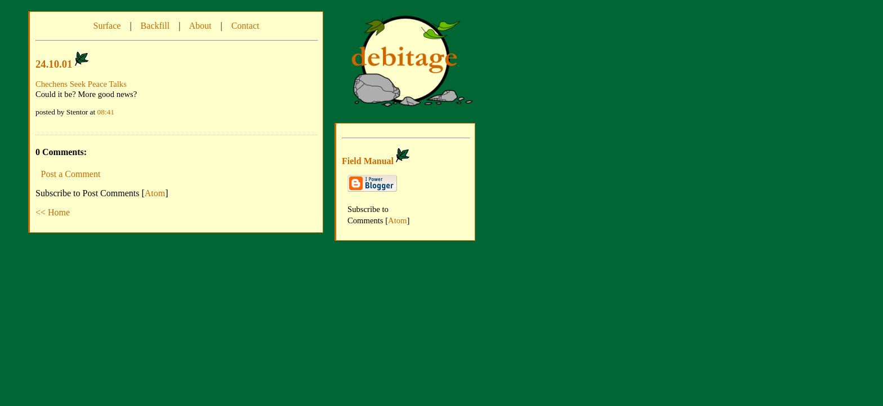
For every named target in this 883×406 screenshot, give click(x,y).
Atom (155, 193)
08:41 (105, 112)
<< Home (52, 212)
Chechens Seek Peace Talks (81, 84)
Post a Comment (71, 174)
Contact (245, 25)
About (200, 25)
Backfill (155, 25)
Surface (107, 25)
